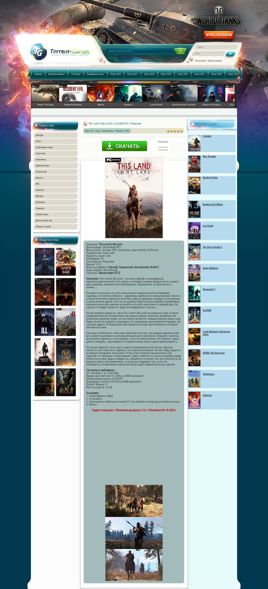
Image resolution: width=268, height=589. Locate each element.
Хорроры (40, 208)
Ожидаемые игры (95, 74)
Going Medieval (210, 268)
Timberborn (209, 374)
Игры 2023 (166, 74)
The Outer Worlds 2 (212, 247)
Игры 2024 (149, 74)
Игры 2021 (200, 74)
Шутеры (40, 196)
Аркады (39, 135)
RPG (38, 183)
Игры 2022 (183, 74)
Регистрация (200, 60)
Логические (41, 171)
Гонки (38, 141)
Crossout (207, 135)
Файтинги (40, 202)
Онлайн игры (42, 214)
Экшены (40, 190)
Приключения (42, 165)
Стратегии (40, 153)
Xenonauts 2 (209, 289)
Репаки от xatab (43, 226)
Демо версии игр (44, 220)
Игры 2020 (216, 74)
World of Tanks (210, 177)
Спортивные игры (44, 147)
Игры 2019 (233, 74)
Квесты (39, 177)
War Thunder (209, 156)
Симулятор (41, 159)
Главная (38, 74)
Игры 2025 (132, 74)
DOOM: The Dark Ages (214, 352)
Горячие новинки (56, 74)
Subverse (207, 395)
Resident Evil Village (213, 204)
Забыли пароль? (214, 60)
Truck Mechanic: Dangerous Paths (216, 333)
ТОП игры (75, 74)
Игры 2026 (116, 74)
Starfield (207, 310)
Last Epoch (208, 225)
